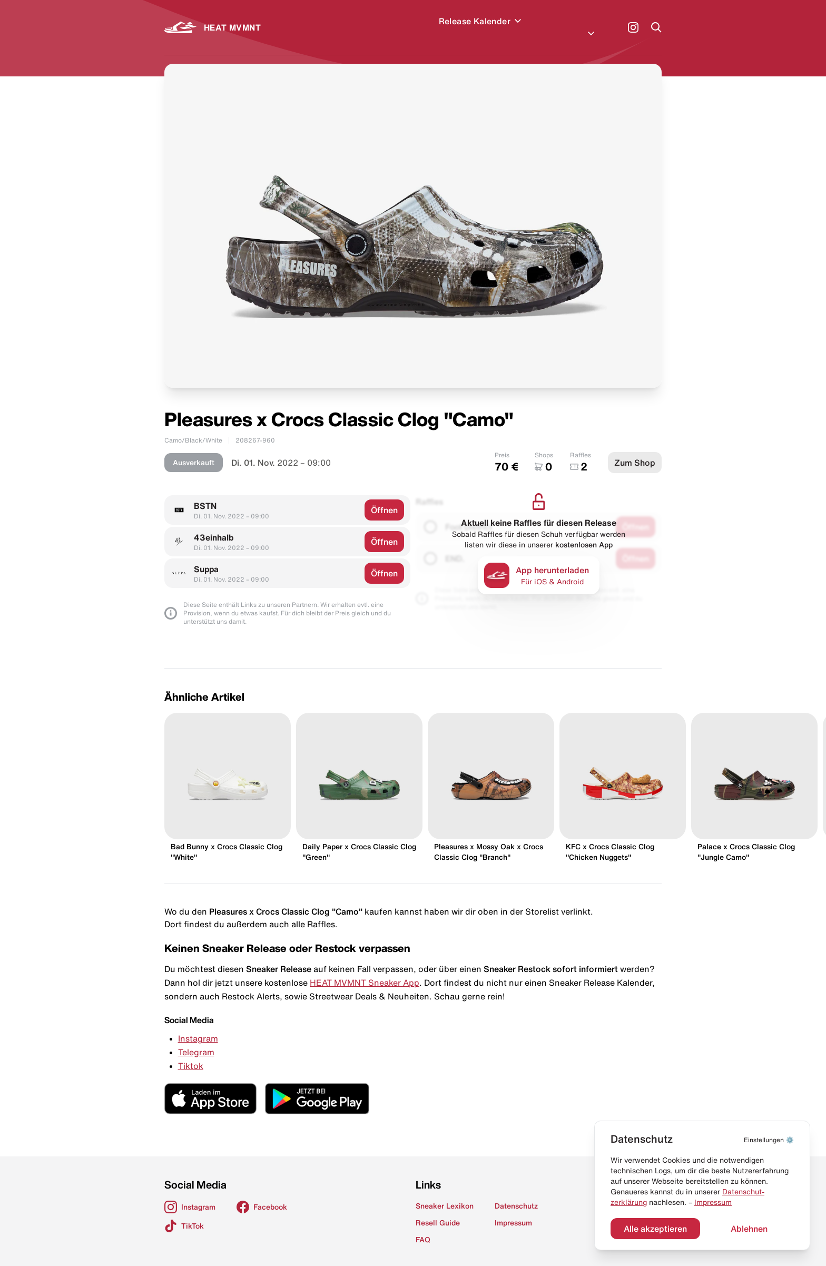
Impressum (713, 1202)
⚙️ (769, 1139)
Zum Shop (634, 450)
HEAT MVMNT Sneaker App (364, 970)
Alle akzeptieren (655, 1228)
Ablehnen (749, 1228)
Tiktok (190, 1053)
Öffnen (384, 497)
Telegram (196, 1039)
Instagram (198, 1026)
